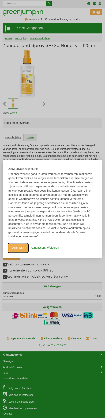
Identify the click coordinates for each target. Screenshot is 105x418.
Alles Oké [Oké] (18, 247)
